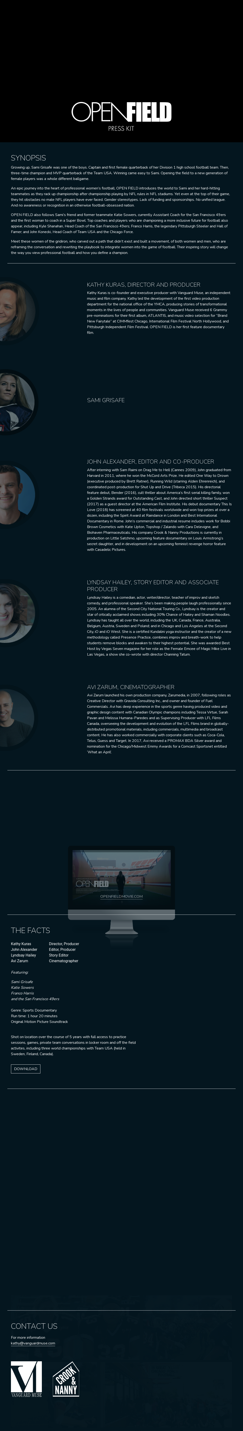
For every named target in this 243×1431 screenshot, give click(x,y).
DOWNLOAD (25, 1069)
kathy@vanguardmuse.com (33, 1343)
